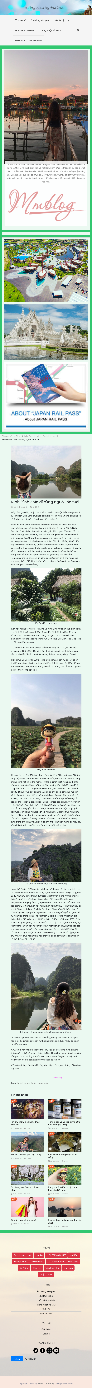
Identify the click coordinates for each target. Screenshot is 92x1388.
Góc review (35, 40)
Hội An (39, 1255)
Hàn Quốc (73, 1261)
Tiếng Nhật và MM (50, 30)
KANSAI (74, 1255)
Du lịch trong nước (39, 1083)
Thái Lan (37, 1268)
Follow (17, 1358)
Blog (20, 436)
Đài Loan (68, 1268)
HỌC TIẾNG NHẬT (56, 1255)
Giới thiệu (46, 1329)
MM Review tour (55, 1261)
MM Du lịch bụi (62, 20)
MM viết (19, 40)
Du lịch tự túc (51, 436)
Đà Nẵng (23, 1268)
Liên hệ (46, 1333)
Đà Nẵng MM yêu (40, 20)
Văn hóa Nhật (53, 1268)
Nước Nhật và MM (24, 30)
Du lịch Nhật (37, 1261)
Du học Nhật (20, 1261)
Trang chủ (20, 20)
